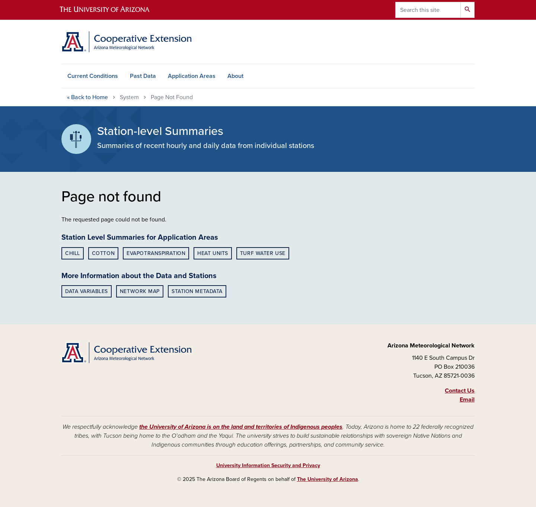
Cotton (103, 253)
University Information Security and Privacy (268, 465)
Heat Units (212, 253)
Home (87, 97)
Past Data (143, 76)
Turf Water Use (262, 253)
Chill (72, 253)
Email (467, 399)
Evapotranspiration (156, 253)
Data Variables (86, 291)
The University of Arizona (327, 479)
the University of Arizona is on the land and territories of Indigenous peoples (240, 427)
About (235, 76)
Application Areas (192, 76)
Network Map (140, 291)
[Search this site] (428, 10)
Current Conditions (92, 76)
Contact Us (460, 390)
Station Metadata (197, 291)
